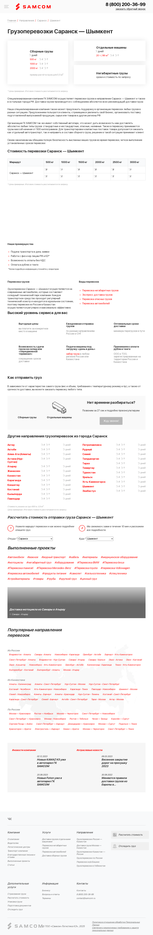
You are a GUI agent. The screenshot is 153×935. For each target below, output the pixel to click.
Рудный (87, 449)
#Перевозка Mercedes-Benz (53, 568)
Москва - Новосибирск (55, 719)
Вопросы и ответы (50, 894)
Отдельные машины (111, 47)
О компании (13, 839)
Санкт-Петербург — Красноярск (24, 719)
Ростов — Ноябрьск (43, 713)
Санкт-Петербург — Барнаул (50, 724)
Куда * (82, 539)
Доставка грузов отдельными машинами (56, 840)
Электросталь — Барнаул (47, 729)
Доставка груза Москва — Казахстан (88, 846)
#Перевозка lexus (113, 562)
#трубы (51, 579)
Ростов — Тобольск (78, 719)
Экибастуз (89, 491)
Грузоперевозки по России (89, 858)
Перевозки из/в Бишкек (87, 862)
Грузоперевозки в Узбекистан (90, 865)
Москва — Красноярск (19, 713)
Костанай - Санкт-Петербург (117, 694)
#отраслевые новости (89, 750)
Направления (84, 832)
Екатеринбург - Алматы (48, 670)
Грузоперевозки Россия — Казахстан (89, 840)
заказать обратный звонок (131, 9)
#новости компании (24, 750)
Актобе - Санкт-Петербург (75, 699)
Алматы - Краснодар (64, 694)
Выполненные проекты (18, 861)
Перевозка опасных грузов (97, 299)
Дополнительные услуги (18, 885)
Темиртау (88, 468)
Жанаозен (13, 471)
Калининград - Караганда (99, 665)
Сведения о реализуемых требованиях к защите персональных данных (115, 929)
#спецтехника (117, 573)
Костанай (13, 489)
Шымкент (88, 486)
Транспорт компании (17, 850)
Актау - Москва (116, 699)
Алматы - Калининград (20, 684)
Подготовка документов (19, 905)
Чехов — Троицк (99, 719)
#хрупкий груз (67, 579)
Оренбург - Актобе (92, 654)
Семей (86, 454)
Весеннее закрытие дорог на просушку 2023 (114, 763)
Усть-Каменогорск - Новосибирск (50, 689)
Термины (46, 898)
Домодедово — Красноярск (81, 724)
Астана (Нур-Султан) (15, 460)
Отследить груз (15, 909)
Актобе (11, 449)
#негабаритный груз (38, 562)
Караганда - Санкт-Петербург (23, 699)
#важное (32, 557)
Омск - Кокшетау (17, 665)
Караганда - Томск (79, 689)
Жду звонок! (111, 421)
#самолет (75, 573)
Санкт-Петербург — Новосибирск (98, 713)
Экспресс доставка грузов (97, 295)
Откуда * (12, 539)
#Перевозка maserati (20, 568)
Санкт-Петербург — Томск (121, 729)
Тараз (86, 463)
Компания (13, 832)
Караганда (14, 480)
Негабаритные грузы (112, 73)
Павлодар (13, 499)
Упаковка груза (14, 901)
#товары (38, 579)
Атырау (12, 466)
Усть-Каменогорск (93, 482)
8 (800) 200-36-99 (126, 4)
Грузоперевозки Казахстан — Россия (90, 853)
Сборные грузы (41, 51)
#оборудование (64, 562)
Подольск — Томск (128, 724)
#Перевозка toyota (85, 568)
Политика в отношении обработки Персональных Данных (116, 923)
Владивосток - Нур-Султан (52, 660)
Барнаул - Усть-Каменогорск (118, 654)
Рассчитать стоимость (18, 897)
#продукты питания (54, 573)
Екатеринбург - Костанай (21, 670)
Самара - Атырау (77, 660)
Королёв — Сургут (120, 719)
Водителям (12, 843)
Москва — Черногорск (67, 713)
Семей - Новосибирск (19, 694)
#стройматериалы (18, 579)
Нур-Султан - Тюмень (88, 694)
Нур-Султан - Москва (75, 684)
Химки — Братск (71, 729)
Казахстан (14, 476)
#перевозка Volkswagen (115, 568)
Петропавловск (92, 445)
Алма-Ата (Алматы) (19, 454)
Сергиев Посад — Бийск (20, 724)
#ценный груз (88, 579)
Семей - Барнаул (50, 699)
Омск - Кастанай (134, 660)
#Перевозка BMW (88, 562)
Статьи (10, 865)
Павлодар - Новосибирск (103, 689)
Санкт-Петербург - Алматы (22, 660)
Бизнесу (46, 890)
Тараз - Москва (98, 699)
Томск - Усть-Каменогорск (128, 665)
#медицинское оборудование (119, 557)
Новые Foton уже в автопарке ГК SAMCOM (49, 781)
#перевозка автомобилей (23, 573)
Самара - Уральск (96, 660)
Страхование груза (16, 894)
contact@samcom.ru (85, 898)
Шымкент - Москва (128, 689)
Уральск (87, 477)
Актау (11, 445)
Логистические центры (18, 847)
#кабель (74, 557)
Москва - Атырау (71, 670)
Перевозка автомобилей (96, 303)
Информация (50, 883)
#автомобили (15, 557)
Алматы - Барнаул (42, 694)
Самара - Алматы (42, 654)
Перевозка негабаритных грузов (100, 290)
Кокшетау (13, 485)
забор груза (72, 354)
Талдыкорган (90, 459)
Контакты (82, 883)
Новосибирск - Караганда (67, 654)
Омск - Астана (115, 660)
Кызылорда (14, 494)
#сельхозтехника (95, 573)
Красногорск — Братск (20, 729)
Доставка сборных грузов (54, 855)
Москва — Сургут (106, 724)
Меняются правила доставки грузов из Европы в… (114, 781)
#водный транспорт (53, 557)
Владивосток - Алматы (20, 654)
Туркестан (88, 472)
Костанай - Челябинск (19, 689)
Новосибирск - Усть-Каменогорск (45, 665)
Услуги (46, 832)
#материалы (89, 557)
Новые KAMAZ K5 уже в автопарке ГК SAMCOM (51, 763)
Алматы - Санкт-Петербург (48, 684)
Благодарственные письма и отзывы (21, 856)
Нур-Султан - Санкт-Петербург (104, 684)
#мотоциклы (15, 562)
